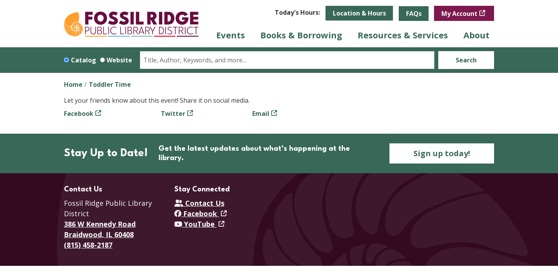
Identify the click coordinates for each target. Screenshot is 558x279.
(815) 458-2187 (88, 245)
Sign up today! (441, 153)
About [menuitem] (476, 35)
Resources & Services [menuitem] (403, 35)
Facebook (78, 113)
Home (73, 84)
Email (260, 113)
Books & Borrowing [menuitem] (301, 35)
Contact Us (199, 203)
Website (119, 60)
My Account (459, 13)
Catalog (83, 60)
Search (466, 60)
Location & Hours (359, 13)
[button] (297, 12)
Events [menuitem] (230, 35)
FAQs (414, 13)
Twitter (173, 113)
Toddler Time (110, 84)
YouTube (195, 224)
